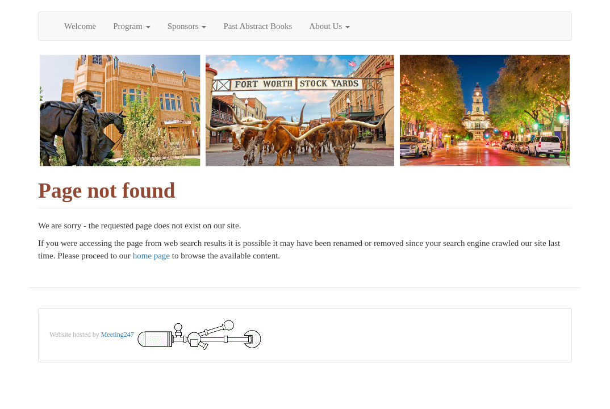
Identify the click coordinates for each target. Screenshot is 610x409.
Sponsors (187, 26)
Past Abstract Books (257, 26)
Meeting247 (117, 335)
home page (151, 255)
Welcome (80, 26)
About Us (329, 26)
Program (131, 26)
